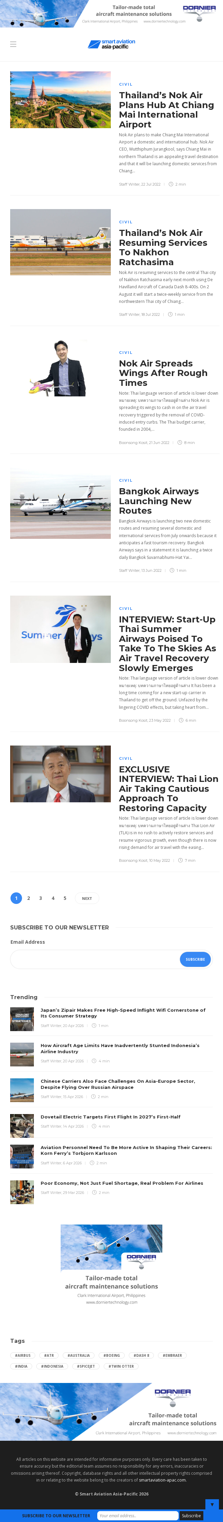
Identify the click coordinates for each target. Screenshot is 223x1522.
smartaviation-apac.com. (163, 1480)
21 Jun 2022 (159, 442)
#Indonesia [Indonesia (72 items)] (52, 1366)
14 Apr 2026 (73, 1126)
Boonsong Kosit (133, 442)
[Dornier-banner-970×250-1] (111, 1411)
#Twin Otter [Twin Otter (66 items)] (121, 1366)
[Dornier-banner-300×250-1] (111, 1266)
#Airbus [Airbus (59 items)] (23, 1355)
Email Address (28, 942)
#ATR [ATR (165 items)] (49, 1355)
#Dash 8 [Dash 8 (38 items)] (141, 1355)
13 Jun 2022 (151, 570)
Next (87, 898)
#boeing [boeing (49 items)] (111, 1355)
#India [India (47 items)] (21, 1366)
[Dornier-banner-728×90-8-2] (111, 13)
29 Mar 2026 (73, 1192)
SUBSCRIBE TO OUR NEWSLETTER (56, 1516)
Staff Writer (129, 184)
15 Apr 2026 (73, 1096)
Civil (126, 84)
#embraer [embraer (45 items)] (172, 1355)
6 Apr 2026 (72, 1163)
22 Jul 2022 (151, 184)
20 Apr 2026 (73, 1025)
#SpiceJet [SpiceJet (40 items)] (86, 1366)
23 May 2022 (160, 720)
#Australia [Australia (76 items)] (78, 1355)
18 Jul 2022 (150, 314)
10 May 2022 (159, 860)
